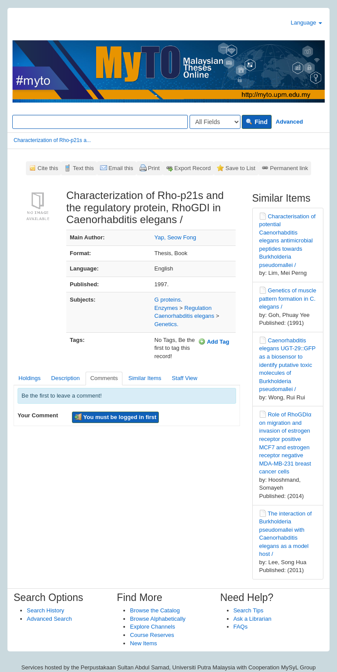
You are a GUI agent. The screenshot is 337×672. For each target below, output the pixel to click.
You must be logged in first (115, 416)
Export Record (192, 168)
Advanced (289, 121)
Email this (120, 168)
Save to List (240, 168)
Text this (83, 168)
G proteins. (168, 299)
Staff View (184, 378)
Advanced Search (49, 618)
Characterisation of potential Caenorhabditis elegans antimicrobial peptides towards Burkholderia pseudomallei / (287, 240)
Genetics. (166, 324)
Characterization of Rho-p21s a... (52, 140)
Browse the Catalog (154, 610)
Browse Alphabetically (157, 618)
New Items (143, 643)
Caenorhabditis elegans (184, 316)
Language (306, 22)
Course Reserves (152, 635)
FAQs (240, 626)
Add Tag (213, 341)
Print (154, 168)
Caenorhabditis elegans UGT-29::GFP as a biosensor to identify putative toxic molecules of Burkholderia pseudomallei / (287, 364)
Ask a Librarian (252, 618)
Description (65, 378)
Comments (104, 378)
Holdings (29, 378)
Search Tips (248, 610)
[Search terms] (100, 122)
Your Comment (38, 415)
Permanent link (289, 168)
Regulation (198, 308)
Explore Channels (152, 626)
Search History (45, 610)
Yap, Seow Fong (175, 237)
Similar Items (144, 378)
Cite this (48, 168)
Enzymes (166, 308)
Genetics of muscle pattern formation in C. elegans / (287, 298)
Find (256, 121)
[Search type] (215, 122)
